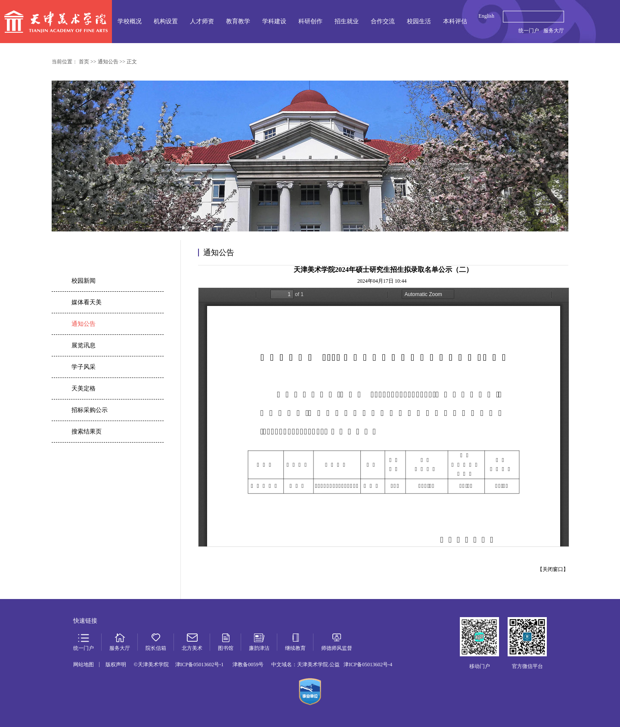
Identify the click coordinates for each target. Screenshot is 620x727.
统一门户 (528, 31)
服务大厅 (553, 31)
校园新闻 (83, 281)
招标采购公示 (89, 410)
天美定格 (83, 388)
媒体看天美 (86, 302)
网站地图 (83, 664)
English (486, 16)
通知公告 (83, 324)
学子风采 (83, 367)
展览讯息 (83, 345)
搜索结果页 (86, 431)
